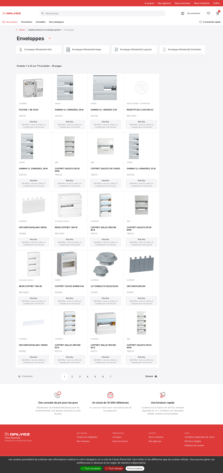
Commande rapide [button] (212, 22)
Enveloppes (69, 30)
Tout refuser (113, 468)
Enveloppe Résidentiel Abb (38, 49)
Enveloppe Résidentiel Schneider (184, 49)
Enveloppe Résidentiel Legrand (136, 49)
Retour (22, 30)
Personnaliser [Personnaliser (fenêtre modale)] (135, 468)
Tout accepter (91, 468)
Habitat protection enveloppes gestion (44, 30)
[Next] (151, 376)
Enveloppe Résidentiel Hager (86, 49)
